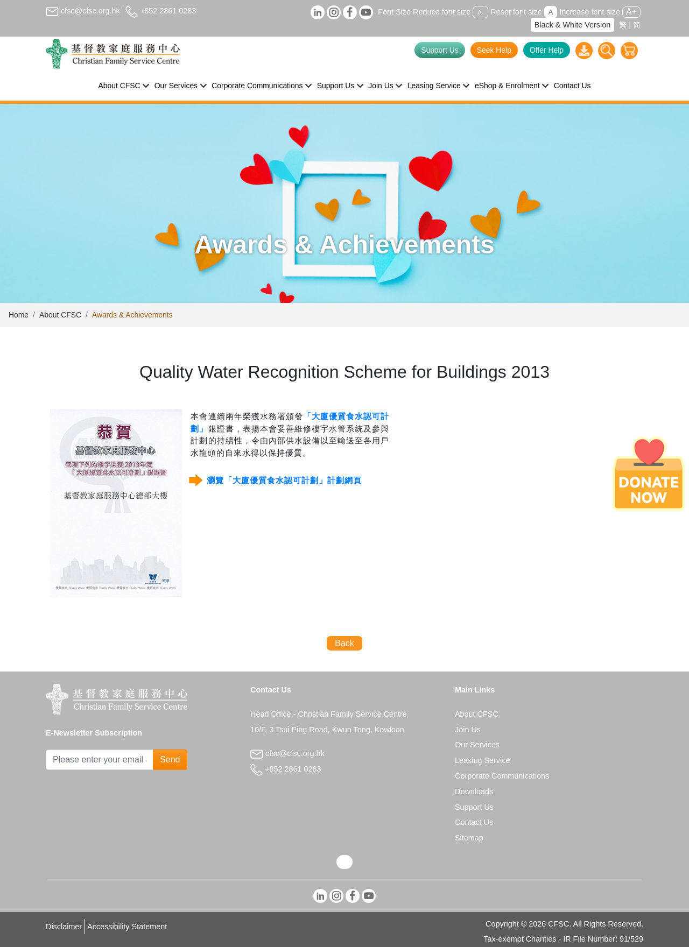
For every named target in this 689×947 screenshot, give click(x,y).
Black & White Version (573, 24)
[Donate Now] (648, 473)
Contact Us (572, 85)
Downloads (474, 791)
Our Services (477, 744)
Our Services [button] (176, 85)
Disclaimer (64, 926)
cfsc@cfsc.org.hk (83, 10)
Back (344, 643)
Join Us (468, 729)
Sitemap (469, 837)
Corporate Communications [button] (257, 85)
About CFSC (60, 314)
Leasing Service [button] (434, 85)
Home (19, 314)
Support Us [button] (336, 85)
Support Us (440, 50)
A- (480, 12)
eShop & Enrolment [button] (507, 85)
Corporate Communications (502, 776)
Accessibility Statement (127, 926)
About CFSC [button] (119, 85)
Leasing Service (482, 760)
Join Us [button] (380, 85)
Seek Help (494, 50)
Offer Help (547, 50)
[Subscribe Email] (99, 760)
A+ (631, 11)
